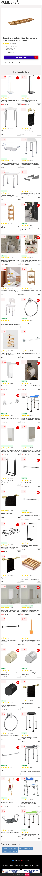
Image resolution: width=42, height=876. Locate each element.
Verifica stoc (27, 57)
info (19, 104)
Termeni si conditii (7, 865)
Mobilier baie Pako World (10, 848)
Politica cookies (34, 865)
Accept (27, 874)
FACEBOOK (16, 860)
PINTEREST (25, 860)
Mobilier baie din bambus (10, 851)
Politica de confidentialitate (21, 865)
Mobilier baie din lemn (25, 848)
